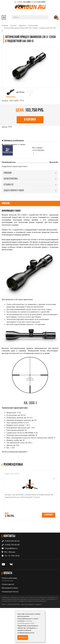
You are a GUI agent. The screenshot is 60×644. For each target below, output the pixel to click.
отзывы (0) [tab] (30, 184)
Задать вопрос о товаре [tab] (14, 144)
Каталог (13, 25)
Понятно (23, 637)
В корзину (30, 119)
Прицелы (22, 25)
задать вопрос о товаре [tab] (30, 190)
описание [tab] (30, 173)
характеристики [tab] (30, 179)
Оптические (33, 25)
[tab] (15, 166)
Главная (5, 25)
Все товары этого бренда (38, 150)
